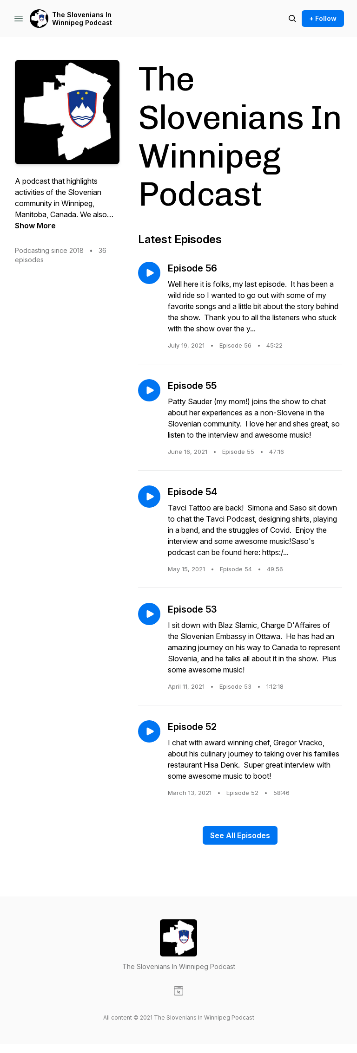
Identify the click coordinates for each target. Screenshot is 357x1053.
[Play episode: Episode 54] (149, 496)
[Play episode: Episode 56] (149, 273)
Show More (35, 225)
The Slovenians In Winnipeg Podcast (82, 19)
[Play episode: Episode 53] (149, 614)
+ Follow (323, 18)
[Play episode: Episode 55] (149, 390)
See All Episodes (240, 835)
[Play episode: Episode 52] (149, 731)
